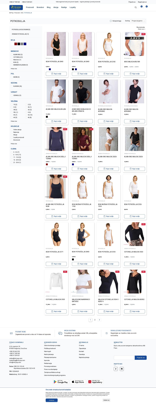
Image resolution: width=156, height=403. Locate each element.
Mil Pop (11, 13)
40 (15, 115)
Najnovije (16, 132)
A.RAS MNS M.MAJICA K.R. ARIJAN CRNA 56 (81, 110)
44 (15, 117)
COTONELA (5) (18, 57)
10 (15, 104)
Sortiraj (127, 21)
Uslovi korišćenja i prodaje (52, 345)
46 (30, 117)
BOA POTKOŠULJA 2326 (133, 204)
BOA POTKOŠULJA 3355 (107, 252)
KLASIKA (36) (17, 86)
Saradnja (82, 354)
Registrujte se (142, 2)
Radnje (64, 7)
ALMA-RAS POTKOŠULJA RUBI (55, 205)
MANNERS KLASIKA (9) (20, 65)
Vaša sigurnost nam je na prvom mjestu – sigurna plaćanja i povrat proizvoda (78, 1)
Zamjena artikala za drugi (52, 372)
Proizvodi (30, 7)
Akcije (15, 135)
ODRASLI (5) (17, 95)
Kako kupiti (47, 351)
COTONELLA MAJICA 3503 (133, 252)
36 (30, 107)
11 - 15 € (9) (17, 157)
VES (22, 13)
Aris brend (16, 140)
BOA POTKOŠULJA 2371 (54, 252)
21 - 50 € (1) (17, 162)
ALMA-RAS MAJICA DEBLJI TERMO (56, 158)
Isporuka (47, 360)
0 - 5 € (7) (16, 152)
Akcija (55, 7)
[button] (26, 149)
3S (30, 110)
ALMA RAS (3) (17, 54)
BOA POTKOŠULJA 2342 (107, 62)
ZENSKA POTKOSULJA (20, 34)
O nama (81, 345)
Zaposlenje (82, 348)
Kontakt (81, 351)
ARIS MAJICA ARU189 (132, 62)
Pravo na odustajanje (50, 369)
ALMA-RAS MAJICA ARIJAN (56, 109)
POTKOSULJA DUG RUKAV (21, 29)
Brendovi (40, 7)
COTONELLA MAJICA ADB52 (134, 299)
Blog (48, 7)
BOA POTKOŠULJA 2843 (54, 62)
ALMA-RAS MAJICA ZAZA (107, 157)
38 (15, 110)
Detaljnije (51, 400)
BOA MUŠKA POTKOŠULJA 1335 (107, 205)
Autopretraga (117, 21)
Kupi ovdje (57, 74)
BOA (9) (15, 62)
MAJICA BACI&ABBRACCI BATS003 (81, 300)
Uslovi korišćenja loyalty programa (54, 375)
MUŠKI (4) (16, 77)
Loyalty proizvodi (18, 137)
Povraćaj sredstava (50, 366)
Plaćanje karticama (50, 357)
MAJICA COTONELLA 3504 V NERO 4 (108, 300)
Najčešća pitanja (84, 357)
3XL (15, 112)
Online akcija (17, 129)
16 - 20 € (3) (17, 160)
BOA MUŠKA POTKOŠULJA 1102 (81, 205)
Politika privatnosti (50, 348)
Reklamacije (48, 363)
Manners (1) (17, 60)
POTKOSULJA (49, 58)
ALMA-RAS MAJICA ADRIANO (105, 110)
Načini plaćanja (49, 354)
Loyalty (73, 7)
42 (30, 115)
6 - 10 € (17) (17, 155)
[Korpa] (146, 7)
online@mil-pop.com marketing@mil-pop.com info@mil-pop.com (17, 360)
